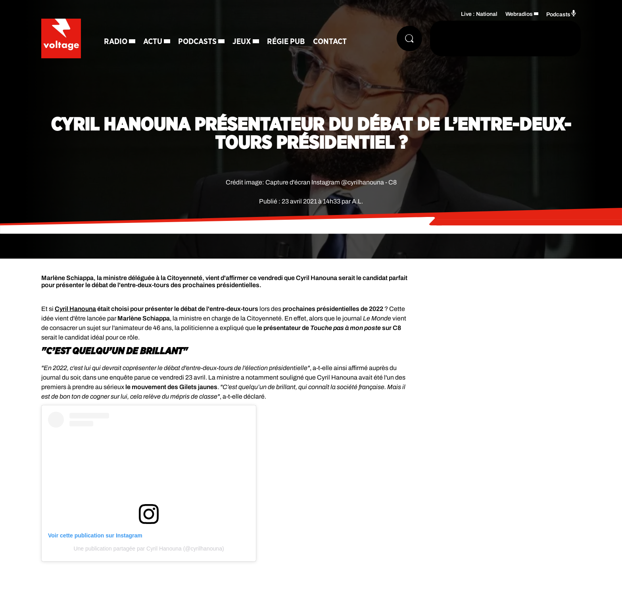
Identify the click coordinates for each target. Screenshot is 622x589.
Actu (152, 42)
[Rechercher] (409, 38)
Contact (330, 42)
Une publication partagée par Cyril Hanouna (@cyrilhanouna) (148, 548)
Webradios (519, 14)
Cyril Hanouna (75, 308)
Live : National (479, 14)
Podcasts (197, 42)
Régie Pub (286, 42)
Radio (115, 42)
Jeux (241, 42)
